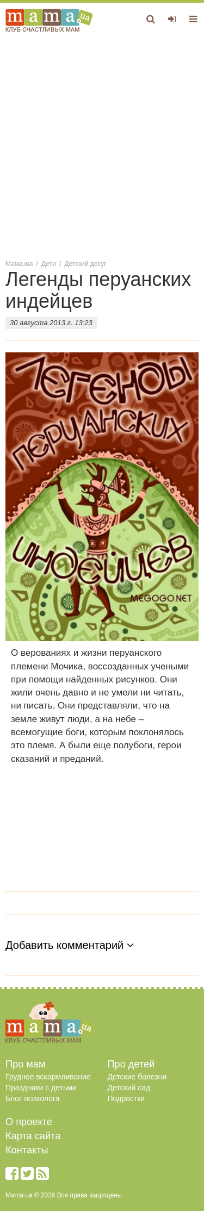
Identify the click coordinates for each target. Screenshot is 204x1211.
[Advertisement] (102, 145)
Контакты (26, 1150)
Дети (48, 264)
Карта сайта (32, 1136)
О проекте (28, 1121)
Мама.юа (19, 264)
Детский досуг (86, 264)
